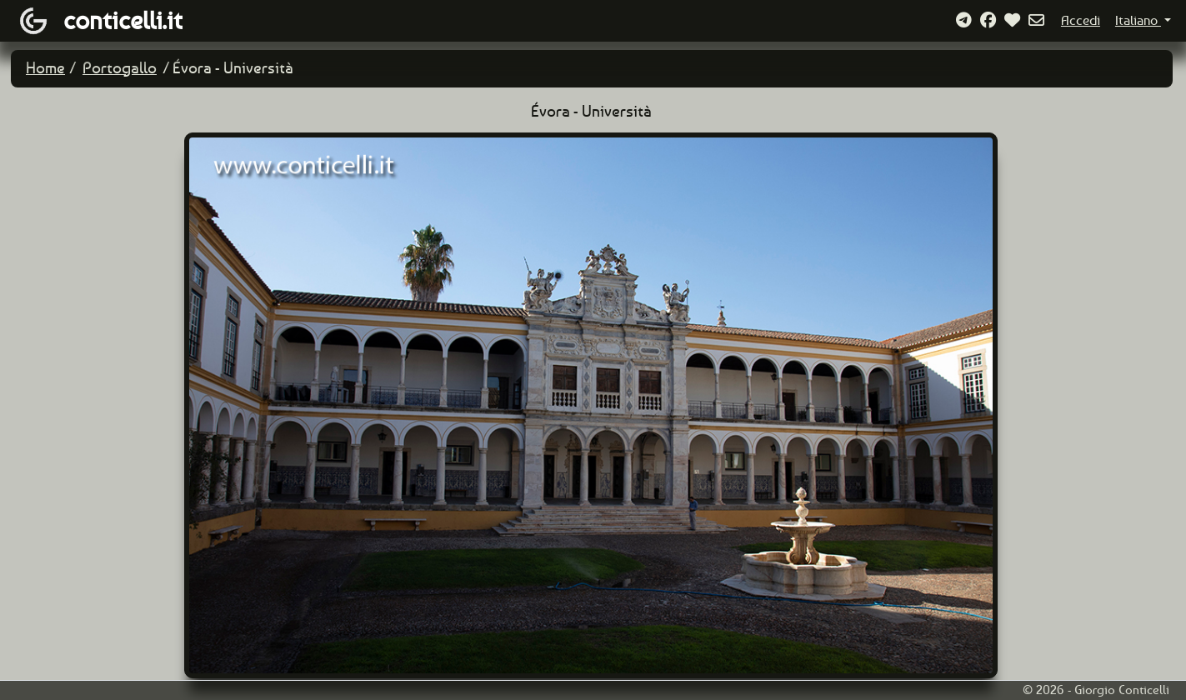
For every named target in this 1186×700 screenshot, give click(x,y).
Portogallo (120, 68)
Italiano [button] (1138, 20)
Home (45, 68)
